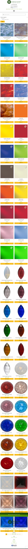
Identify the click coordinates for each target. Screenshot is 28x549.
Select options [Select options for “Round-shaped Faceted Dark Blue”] (7, 435)
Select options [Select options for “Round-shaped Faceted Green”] (21, 435)
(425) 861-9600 (14, 533)
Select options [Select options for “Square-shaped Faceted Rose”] (7, 511)
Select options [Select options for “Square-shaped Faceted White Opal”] (7, 492)
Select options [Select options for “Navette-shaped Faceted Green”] (7, 340)
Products (14, 540)
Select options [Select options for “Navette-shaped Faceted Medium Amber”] (7, 359)
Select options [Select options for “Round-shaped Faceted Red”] (7, 473)
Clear (2, 21)
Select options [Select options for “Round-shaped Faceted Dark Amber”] (7, 454)
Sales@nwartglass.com (14, 537)
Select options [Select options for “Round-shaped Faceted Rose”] (21, 397)
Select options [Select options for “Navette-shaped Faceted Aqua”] (7, 321)
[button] (14, 11)
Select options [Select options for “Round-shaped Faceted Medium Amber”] (21, 454)
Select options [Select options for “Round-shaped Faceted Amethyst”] (7, 416)
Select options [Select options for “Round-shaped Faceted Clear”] (21, 473)
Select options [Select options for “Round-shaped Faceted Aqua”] (21, 416)
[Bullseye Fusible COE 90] (1, 19)
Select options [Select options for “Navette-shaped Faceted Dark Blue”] (21, 321)
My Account (14, 541)
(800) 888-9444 (14, 534)
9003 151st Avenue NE (14, 529)
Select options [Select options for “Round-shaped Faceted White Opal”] (21, 378)
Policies (14, 542)
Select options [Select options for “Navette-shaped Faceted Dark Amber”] (21, 340)
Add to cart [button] (7, 61)
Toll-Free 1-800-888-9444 (14, 6)
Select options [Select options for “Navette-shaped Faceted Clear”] (7, 378)
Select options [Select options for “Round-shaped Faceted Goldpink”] (7, 397)
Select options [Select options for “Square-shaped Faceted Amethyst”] (21, 511)
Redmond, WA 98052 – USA (14, 530)
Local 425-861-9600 (14, 4)
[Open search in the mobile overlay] (14, 14)
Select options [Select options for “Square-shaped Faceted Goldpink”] (21, 492)
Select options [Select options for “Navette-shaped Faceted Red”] (21, 359)
